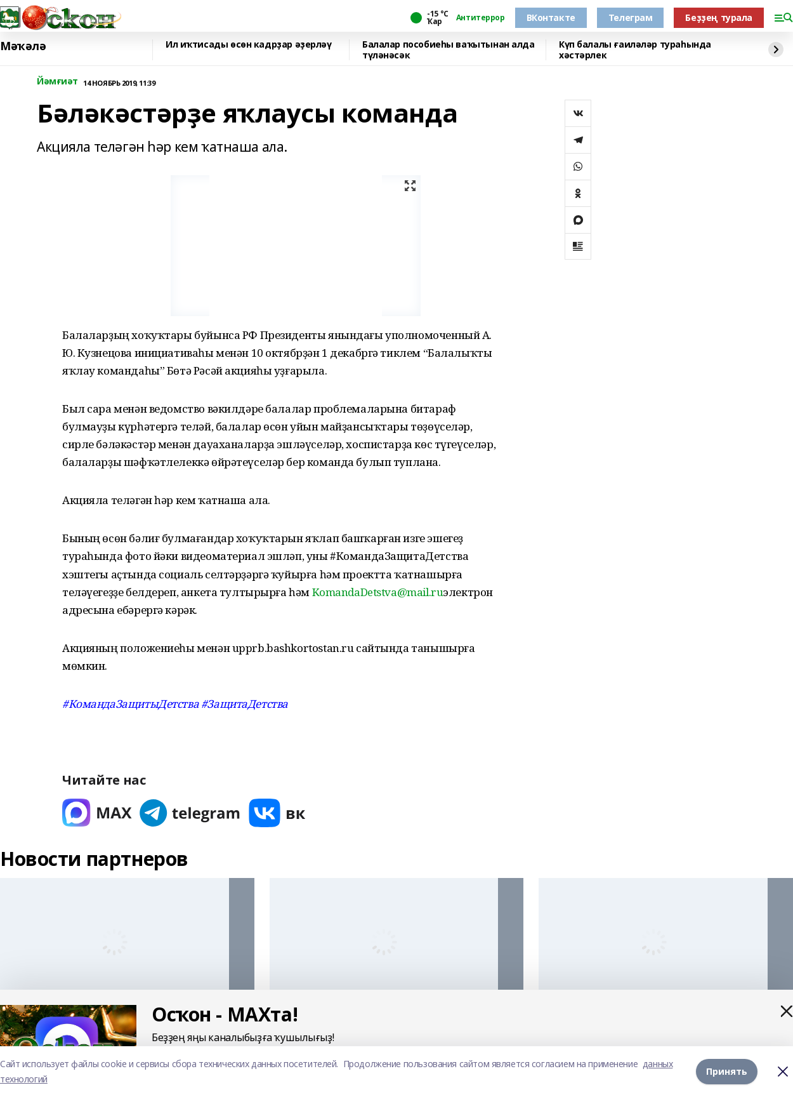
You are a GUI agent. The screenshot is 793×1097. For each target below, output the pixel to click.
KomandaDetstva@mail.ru (377, 592)
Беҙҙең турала (718, 17)
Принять (726, 1071)
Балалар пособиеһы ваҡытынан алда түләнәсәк (448, 49)
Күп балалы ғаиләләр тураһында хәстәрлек (635, 49)
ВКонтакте (551, 17)
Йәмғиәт (57, 81)
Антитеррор (480, 18)
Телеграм (630, 17)
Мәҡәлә (23, 46)
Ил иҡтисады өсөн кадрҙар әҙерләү (249, 44)
